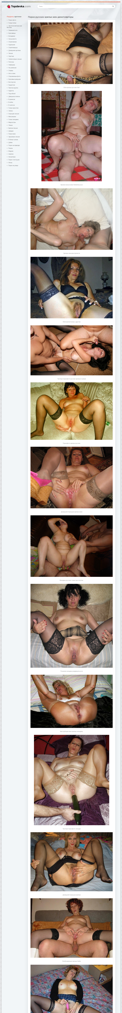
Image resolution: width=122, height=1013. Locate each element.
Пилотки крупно (13, 88)
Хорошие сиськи (13, 114)
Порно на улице (13, 165)
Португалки (12, 134)
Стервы (10, 70)
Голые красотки (13, 108)
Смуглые (11, 56)
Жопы (10, 162)
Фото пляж (11, 73)
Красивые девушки (14, 79)
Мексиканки (12, 116)
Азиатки (10, 154)
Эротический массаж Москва (14, 26)
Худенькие (11, 45)
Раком (10, 148)
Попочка (11, 62)
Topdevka (21, 6)
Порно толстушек (13, 160)
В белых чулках (13, 139)
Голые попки (12, 23)
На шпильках (12, 68)
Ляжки (10, 125)
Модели (10, 151)
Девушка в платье (14, 96)
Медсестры (12, 122)
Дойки (10, 142)
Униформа (11, 65)
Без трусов (12, 82)
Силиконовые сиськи (15, 59)
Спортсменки (12, 42)
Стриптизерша (12, 47)
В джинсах (11, 99)
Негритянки (11, 157)
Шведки (10, 131)
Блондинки (11, 36)
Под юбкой (11, 93)
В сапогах (11, 105)
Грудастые (11, 85)
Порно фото (12, 20)
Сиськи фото (12, 39)
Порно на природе (14, 145)
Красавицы (12, 33)
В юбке (10, 102)
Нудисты (11, 91)
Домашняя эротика (14, 50)
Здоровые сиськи (14, 137)
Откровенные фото (14, 76)
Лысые (10, 53)
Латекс (10, 111)
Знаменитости (12, 30)
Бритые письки (13, 128)
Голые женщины (13, 119)
